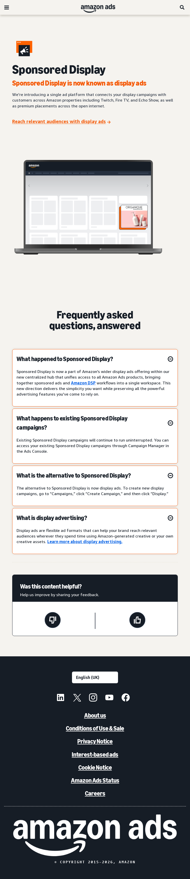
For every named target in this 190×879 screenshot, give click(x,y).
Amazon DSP (83, 382)
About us (95, 715)
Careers (95, 793)
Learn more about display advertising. (84, 541)
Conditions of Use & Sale (95, 728)
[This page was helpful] (137, 621)
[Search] (182, 7)
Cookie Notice (95, 767)
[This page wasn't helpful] (53, 621)
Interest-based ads (95, 754)
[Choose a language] (95, 677)
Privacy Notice (95, 741)
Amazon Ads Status (95, 780)
